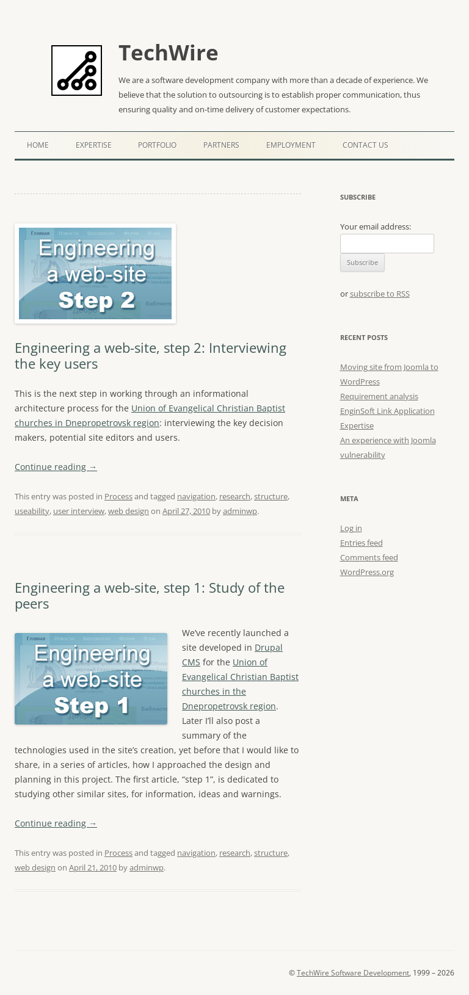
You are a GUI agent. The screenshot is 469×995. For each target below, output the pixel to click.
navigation (196, 496)
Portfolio (157, 145)
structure (271, 496)
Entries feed (361, 542)
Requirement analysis (379, 396)
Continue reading (56, 466)
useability (32, 510)
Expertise (94, 145)
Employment (291, 145)
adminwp (240, 510)
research (234, 496)
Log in (351, 528)
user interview (78, 510)
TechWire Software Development (353, 973)
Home (38, 145)
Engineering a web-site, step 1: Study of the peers (150, 595)
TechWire (168, 52)
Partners (221, 145)
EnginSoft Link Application (387, 410)
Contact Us (365, 145)
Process (118, 496)
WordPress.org (367, 571)
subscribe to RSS (380, 293)
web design (128, 510)
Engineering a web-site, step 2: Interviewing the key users (150, 355)
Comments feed (369, 557)
